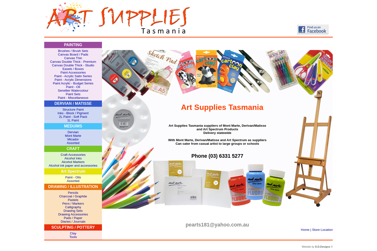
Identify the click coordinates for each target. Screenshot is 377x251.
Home (305, 230)
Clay (73, 233)
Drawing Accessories (73, 214)
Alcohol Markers (73, 162)
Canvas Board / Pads (73, 54)
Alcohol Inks (73, 158)
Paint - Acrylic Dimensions (73, 80)
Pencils (73, 193)
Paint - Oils (73, 177)
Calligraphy (73, 207)
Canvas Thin (73, 58)
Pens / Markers (73, 203)
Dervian (73, 132)
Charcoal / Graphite (73, 196)
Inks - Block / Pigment (73, 113)
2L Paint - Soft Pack (73, 117)
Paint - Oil (73, 87)
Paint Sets (73, 94)
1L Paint (73, 120)
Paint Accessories (73, 72)
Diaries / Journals (73, 221)
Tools (73, 237)
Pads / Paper (73, 218)
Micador (73, 139)
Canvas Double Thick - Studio (73, 65)
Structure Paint (73, 109)
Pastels (73, 200)
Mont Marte (73, 136)
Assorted (73, 143)
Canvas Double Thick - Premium (73, 61)
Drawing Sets (72, 211)
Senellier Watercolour (73, 90)
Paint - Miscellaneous (73, 98)
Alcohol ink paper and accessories (73, 165)
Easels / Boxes (73, 69)
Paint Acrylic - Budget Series (73, 83)
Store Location (322, 230)
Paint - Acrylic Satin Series (73, 76)
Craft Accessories (73, 155)
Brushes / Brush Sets (73, 51)
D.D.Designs (322, 246)
